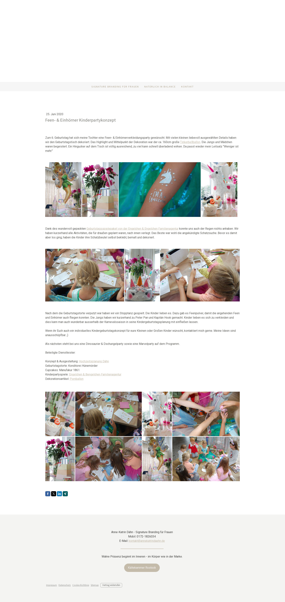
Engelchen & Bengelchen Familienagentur (95, 374)
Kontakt (187, 86)
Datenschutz (65, 585)
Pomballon (76, 379)
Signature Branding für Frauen (115, 86)
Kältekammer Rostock (142, 567)
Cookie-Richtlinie (80, 585)
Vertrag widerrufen (111, 585)
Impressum (51, 585)
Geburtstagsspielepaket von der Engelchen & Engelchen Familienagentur (132, 228)
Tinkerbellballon (190, 142)
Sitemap (95, 585)
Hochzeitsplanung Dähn (94, 361)
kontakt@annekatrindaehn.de (147, 541)
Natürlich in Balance (160, 86)
